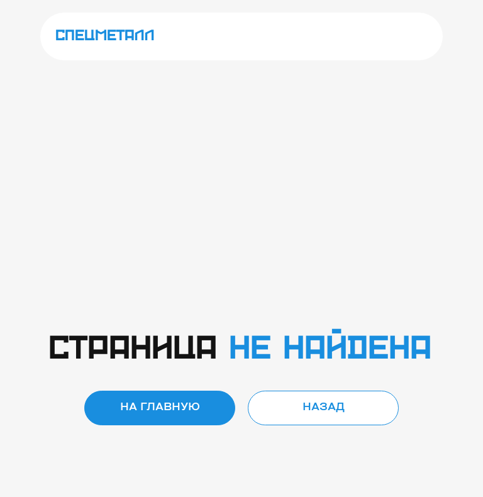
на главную (160, 407)
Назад (324, 407)
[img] (415, 36)
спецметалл (105, 36)
